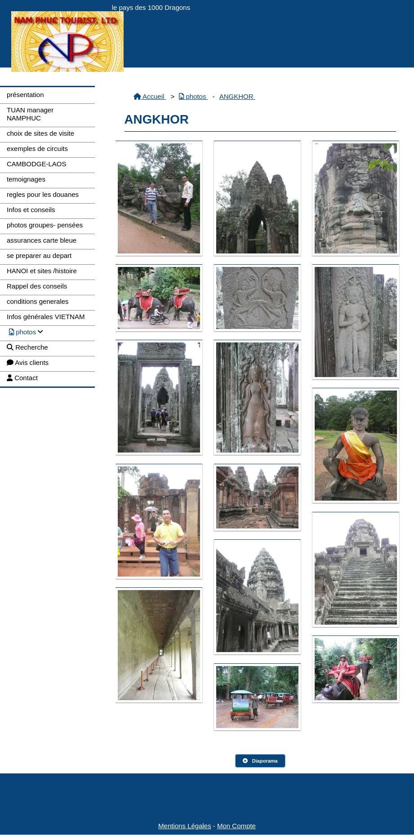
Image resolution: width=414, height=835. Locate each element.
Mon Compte (236, 826)
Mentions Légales (184, 826)
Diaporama (260, 761)
